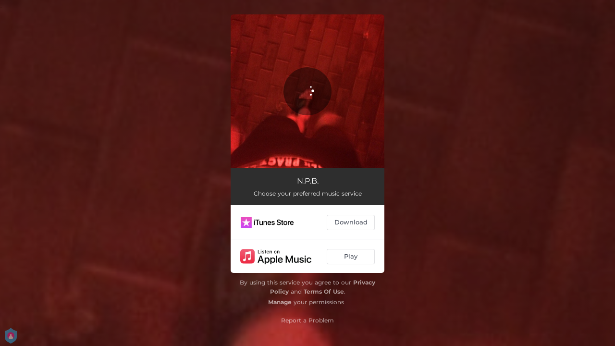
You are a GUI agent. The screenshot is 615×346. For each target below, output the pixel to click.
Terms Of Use (324, 291)
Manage (280, 302)
